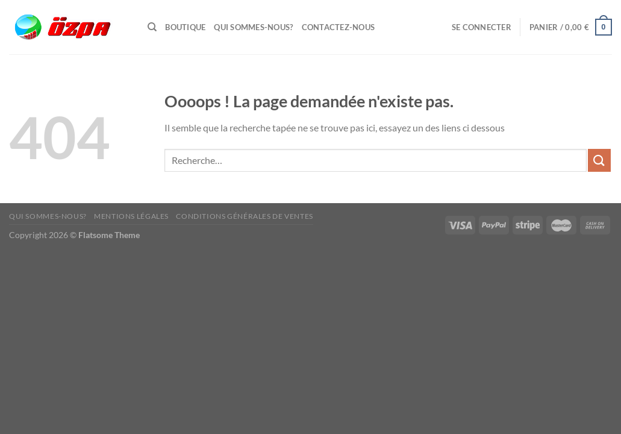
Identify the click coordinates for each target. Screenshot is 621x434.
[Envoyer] (599, 160)
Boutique (185, 27)
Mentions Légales (131, 216)
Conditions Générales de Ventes (244, 216)
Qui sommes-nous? (253, 27)
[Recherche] (152, 27)
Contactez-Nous (338, 27)
